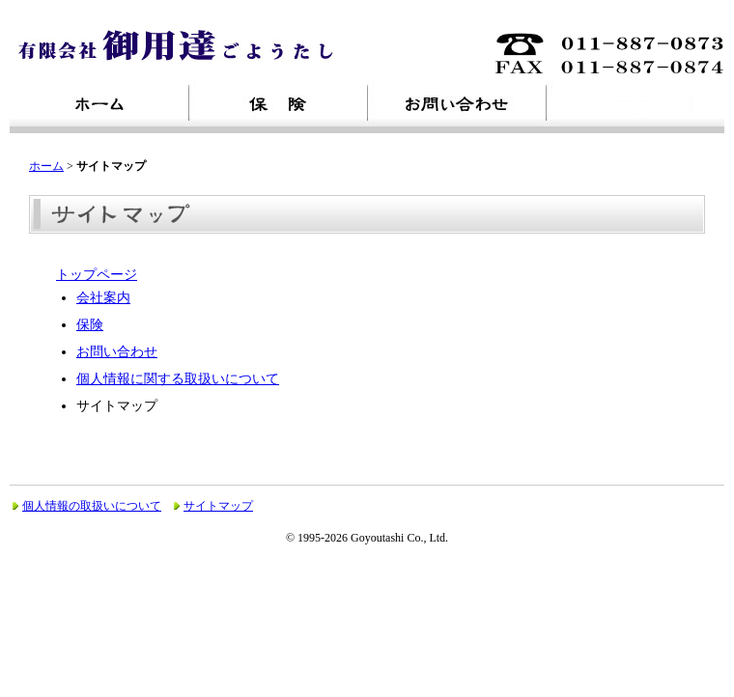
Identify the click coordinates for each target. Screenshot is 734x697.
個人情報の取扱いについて (91, 506)
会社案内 (103, 298)
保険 (89, 325)
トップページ (96, 274)
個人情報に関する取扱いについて (177, 379)
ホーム (46, 166)
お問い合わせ (116, 352)
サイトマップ (218, 506)
